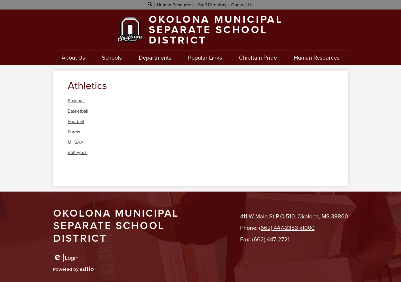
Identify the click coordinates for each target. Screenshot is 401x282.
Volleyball (78, 153)
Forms (74, 132)
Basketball (78, 111)
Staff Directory (212, 4)
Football (76, 121)
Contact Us (242, 4)
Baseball (76, 101)
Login (66, 258)
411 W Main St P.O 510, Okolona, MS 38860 (294, 216)
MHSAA (75, 142)
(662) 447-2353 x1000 (287, 228)
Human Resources (175, 4)
